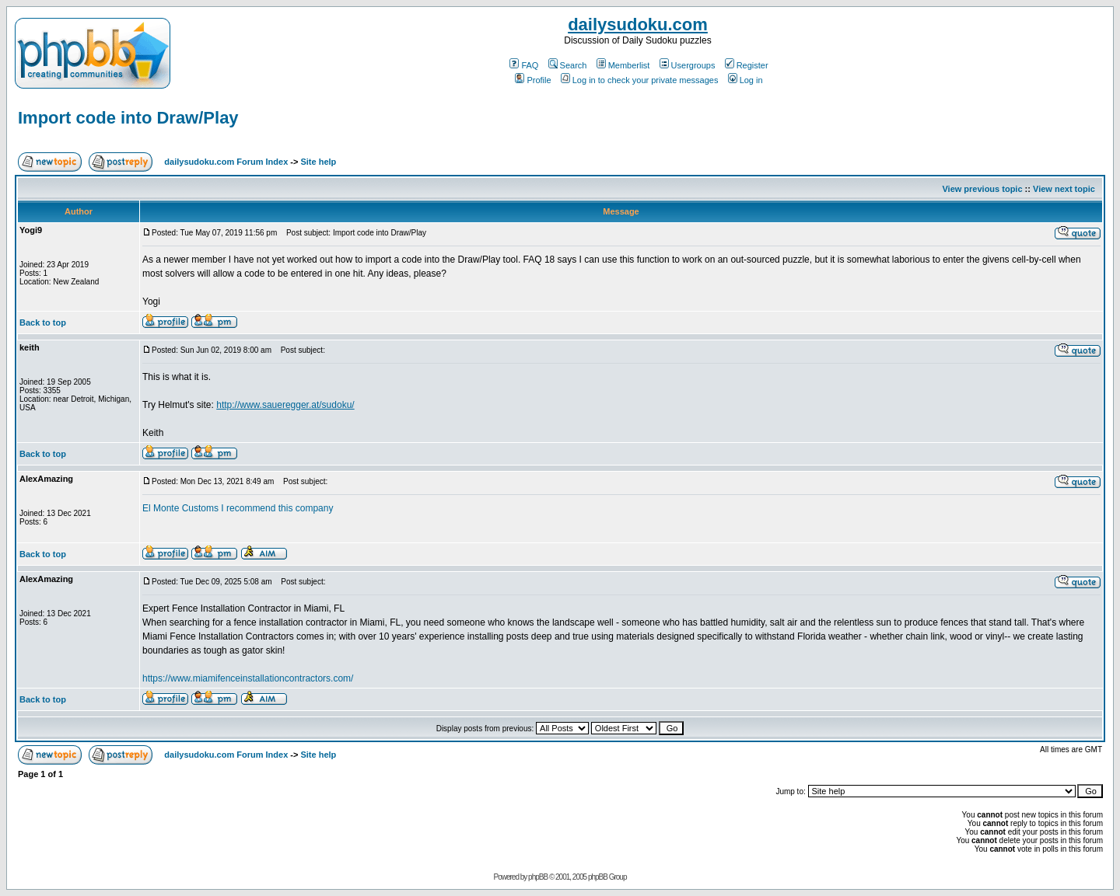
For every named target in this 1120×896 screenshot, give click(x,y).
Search (567, 65)
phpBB (538, 877)
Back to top (42, 322)
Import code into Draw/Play (128, 117)
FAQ (523, 65)
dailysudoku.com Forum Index (226, 161)
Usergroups (688, 65)
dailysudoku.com (638, 24)
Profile (533, 80)
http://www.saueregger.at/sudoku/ (285, 404)
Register (746, 65)
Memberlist (623, 65)
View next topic (1064, 188)
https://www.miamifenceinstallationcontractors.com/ (247, 678)
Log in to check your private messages (640, 80)
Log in (745, 80)
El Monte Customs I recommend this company (237, 508)
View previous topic (982, 188)
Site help (318, 161)
